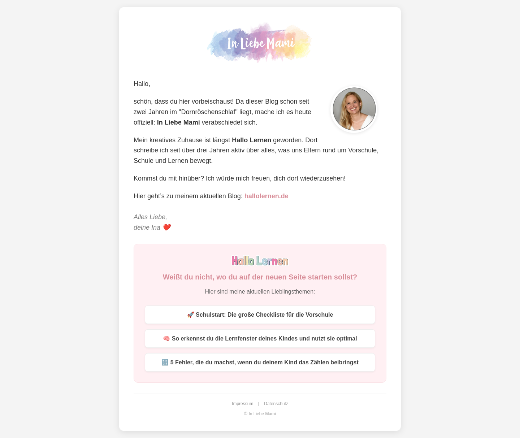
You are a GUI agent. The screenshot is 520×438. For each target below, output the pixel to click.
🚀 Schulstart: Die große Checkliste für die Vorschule (260, 315)
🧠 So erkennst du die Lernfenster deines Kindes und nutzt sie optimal (260, 338)
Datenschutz (276, 403)
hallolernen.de (266, 196)
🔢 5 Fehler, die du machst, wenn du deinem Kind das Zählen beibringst (259, 362)
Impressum (242, 403)
